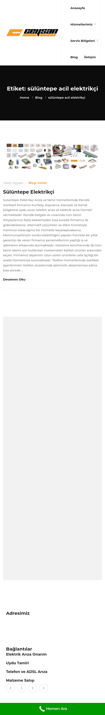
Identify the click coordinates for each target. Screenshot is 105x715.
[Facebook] (21, 688)
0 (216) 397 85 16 (18, 628)
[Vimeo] (32, 688)
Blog (38, 97)
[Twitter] (10, 688)
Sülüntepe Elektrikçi (28, 192)
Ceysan (17, 183)
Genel (42, 183)
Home (24, 97)
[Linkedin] (43, 688)
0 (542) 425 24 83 (19, 633)
